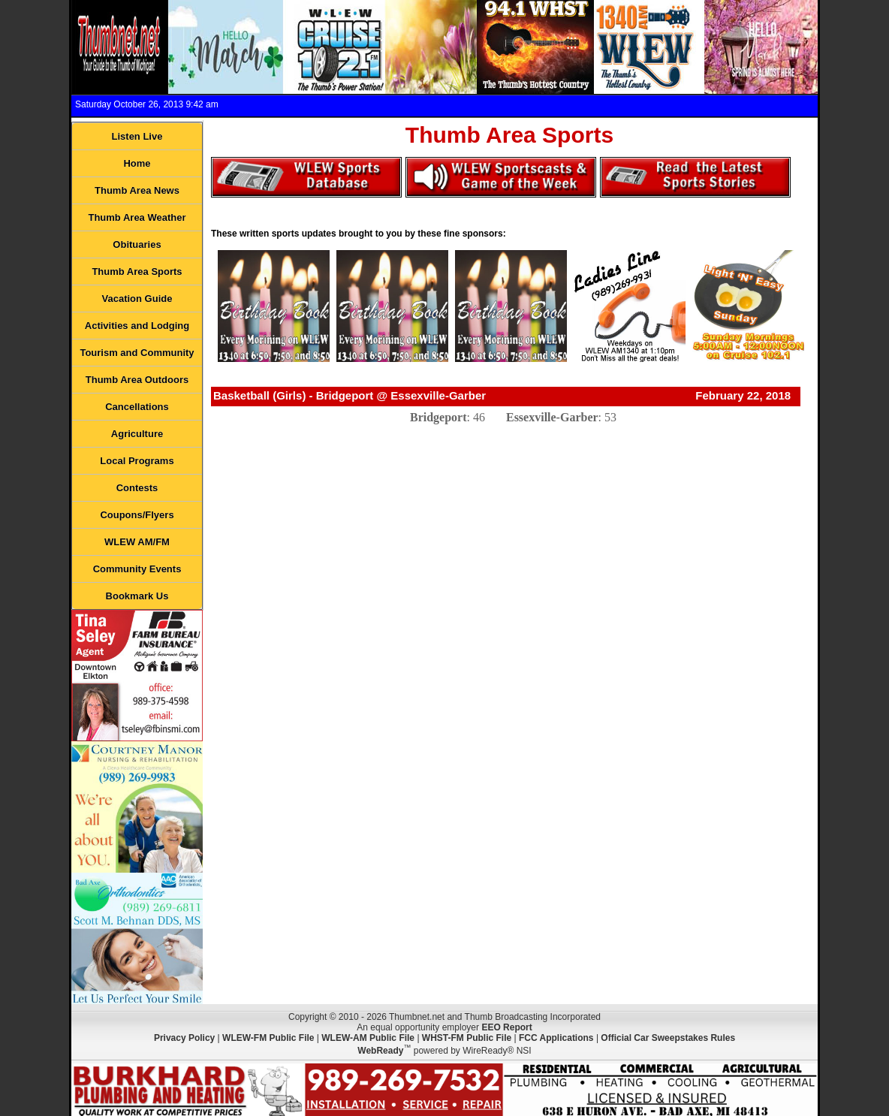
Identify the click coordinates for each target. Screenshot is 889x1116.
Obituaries (137, 244)
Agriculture (137, 433)
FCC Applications (556, 1038)
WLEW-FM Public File (268, 1038)
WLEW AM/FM (137, 541)
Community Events (137, 569)
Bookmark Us (137, 596)
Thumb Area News (137, 190)
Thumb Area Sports (137, 271)
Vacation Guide (137, 298)
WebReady (380, 1050)
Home (136, 163)
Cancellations (137, 406)
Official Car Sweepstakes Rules (668, 1038)
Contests (137, 487)
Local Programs (136, 460)
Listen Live (137, 136)
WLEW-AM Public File (367, 1038)
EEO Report (506, 1027)
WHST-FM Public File (466, 1038)
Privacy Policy (184, 1038)
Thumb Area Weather (136, 217)
